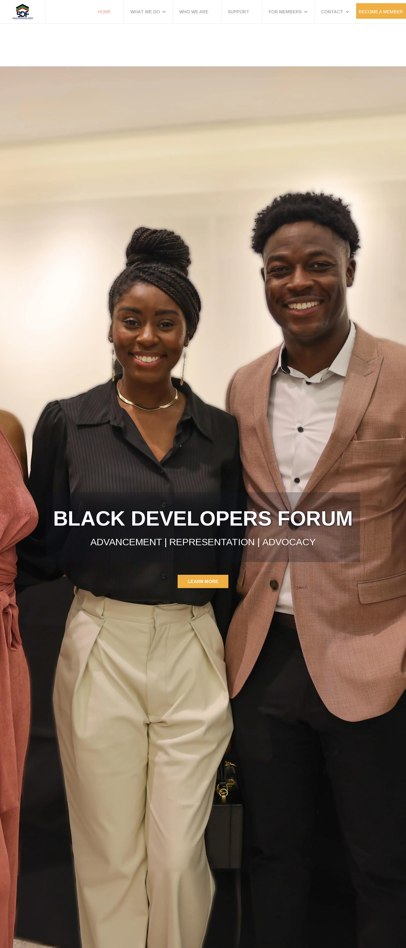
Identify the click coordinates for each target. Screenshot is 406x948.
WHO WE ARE (193, 11)
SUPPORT (238, 11)
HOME (104, 11)
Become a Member (381, 11)
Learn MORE (203, 581)
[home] (23, 11)
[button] (148, 11)
